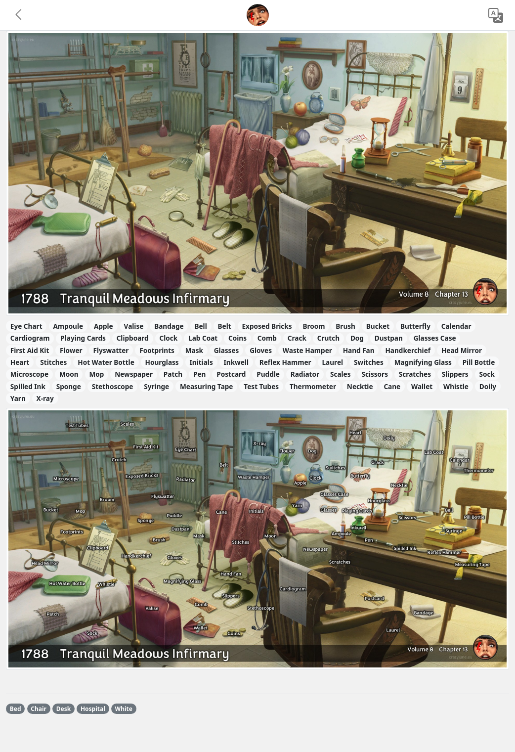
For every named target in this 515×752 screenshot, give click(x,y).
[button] (19, 15)
